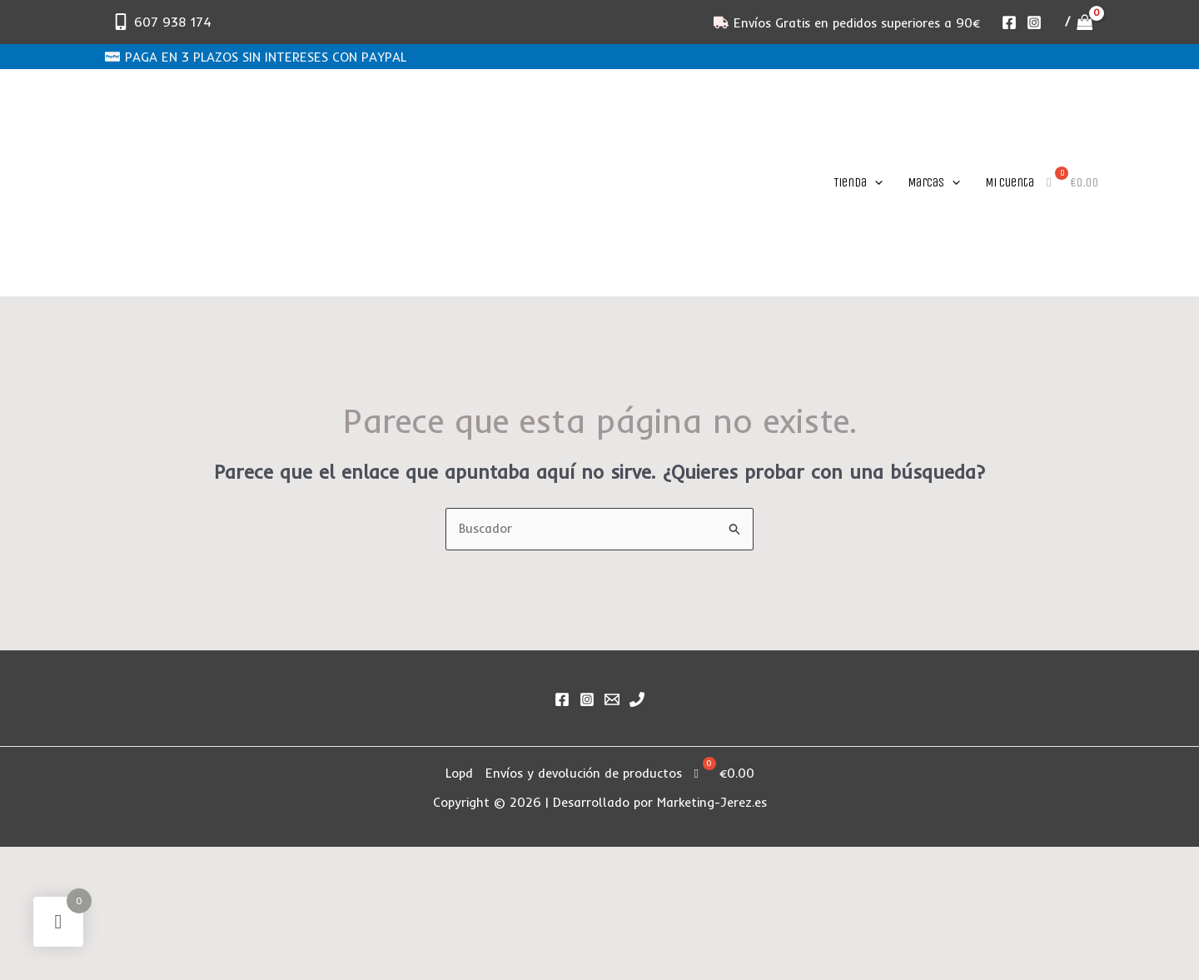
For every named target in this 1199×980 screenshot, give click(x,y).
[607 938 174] (162, 21)
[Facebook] (1009, 22)
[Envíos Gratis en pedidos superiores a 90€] (847, 22)
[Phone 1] (636, 699)
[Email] (611, 699)
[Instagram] (1034, 22)
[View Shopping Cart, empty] (1079, 22)
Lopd (459, 773)
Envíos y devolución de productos (583, 773)
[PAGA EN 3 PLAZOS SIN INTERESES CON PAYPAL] (255, 56)
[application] (875, 182)
